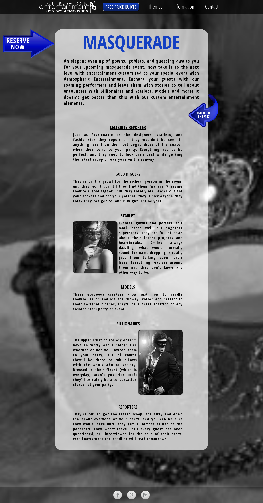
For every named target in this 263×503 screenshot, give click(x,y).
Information (183, 6)
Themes (155, 6)
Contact (211, 6)
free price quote (120, 7)
